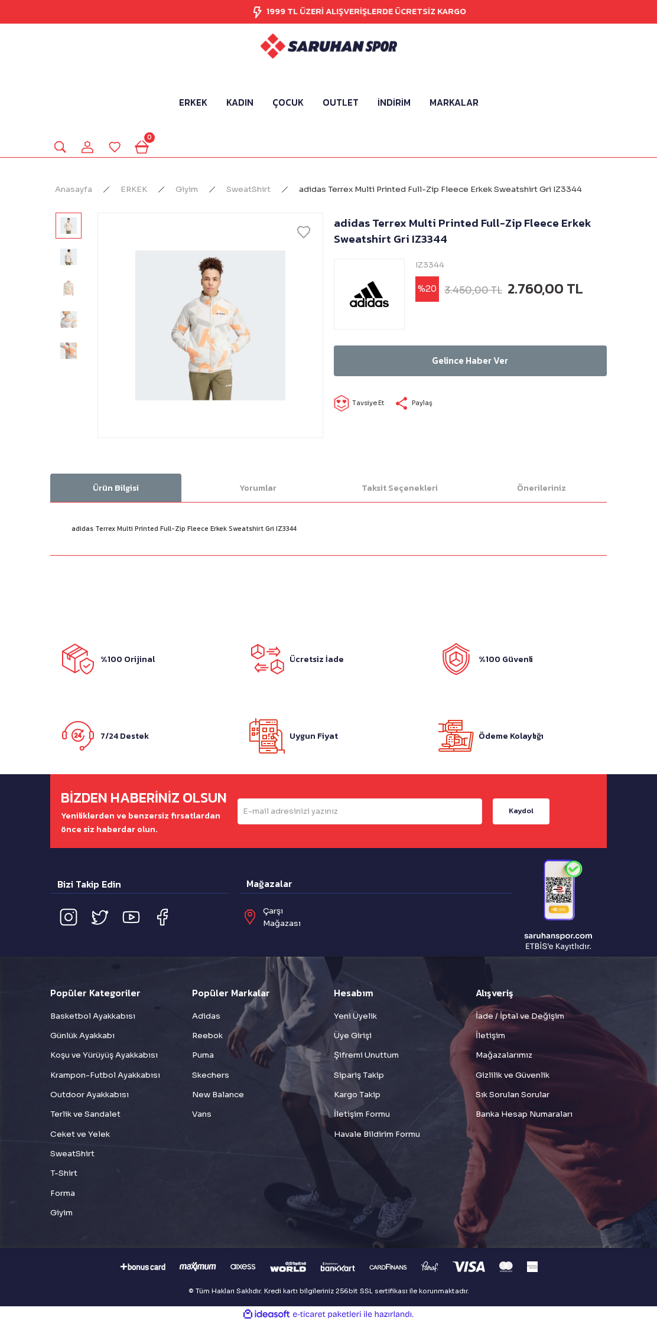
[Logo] (329, 46)
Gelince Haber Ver (470, 362)
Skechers (210, 1076)
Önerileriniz (541, 488)
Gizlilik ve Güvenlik (512, 1076)
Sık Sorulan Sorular (512, 1096)
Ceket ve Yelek (80, 1135)
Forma (62, 1194)
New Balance (218, 1096)
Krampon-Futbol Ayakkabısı (105, 1076)
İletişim (490, 1037)
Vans (202, 1115)
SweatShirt (72, 1155)
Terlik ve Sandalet (85, 1115)
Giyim (61, 1214)
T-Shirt (63, 1174)
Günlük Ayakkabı (82, 1037)
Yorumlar (258, 488)
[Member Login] (89, 147)
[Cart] (146, 147)
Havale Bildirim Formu (377, 1135)
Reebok (207, 1037)
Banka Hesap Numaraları (524, 1115)
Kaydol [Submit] (521, 812)
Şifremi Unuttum (366, 1056)
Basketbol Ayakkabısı (92, 1017)
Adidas (206, 1017)
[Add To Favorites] (303, 233)
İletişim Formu (362, 1115)
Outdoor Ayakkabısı (89, 1096)
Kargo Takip (357, 1096)
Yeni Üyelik (355, 1017)
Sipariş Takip (359, 1076)
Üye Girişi (353, 1037)
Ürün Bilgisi (116, 488)
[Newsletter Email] (360, 813)
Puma (203, 1056)
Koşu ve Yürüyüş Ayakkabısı (104, 1056)
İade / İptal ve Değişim (520, 1017)
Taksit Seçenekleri (400, 488)
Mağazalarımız (504, 1056)
